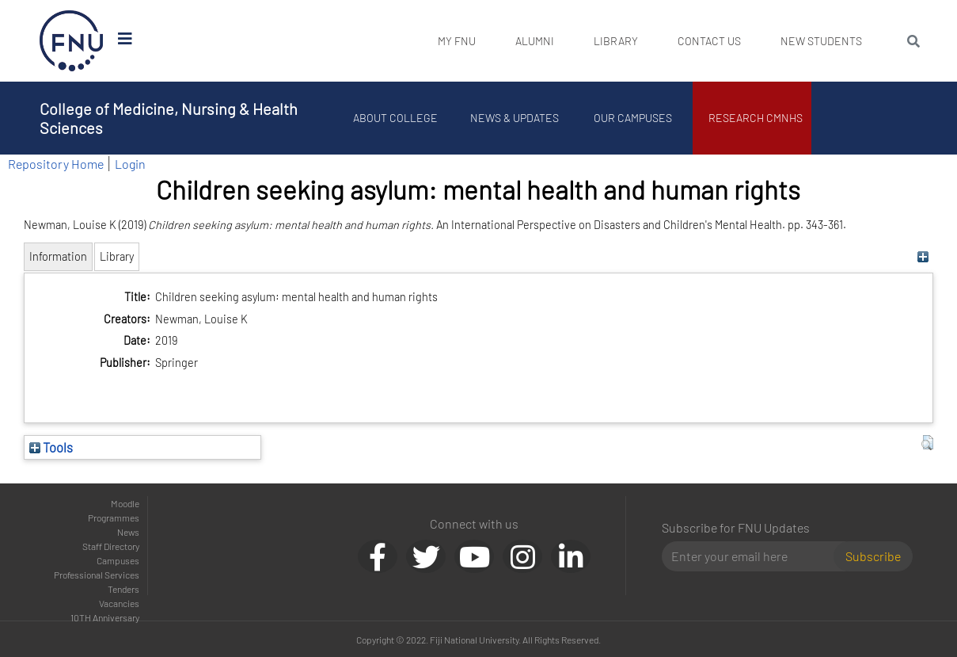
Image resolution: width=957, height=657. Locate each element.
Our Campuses (633, 117)
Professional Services (96, 574)
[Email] (754, 556)
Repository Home (56, 163)
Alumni (534, 41)
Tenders (123, 588)
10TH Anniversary (104, 617)
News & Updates (514, 117)
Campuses (118, 560)
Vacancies (119, 603)
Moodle (125, 503)
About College (395, 117)
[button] (927, 443)
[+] (923, 256)
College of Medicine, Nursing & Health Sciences (169, 118)
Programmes (113, 517)
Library (616, 41)
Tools (51, 447)
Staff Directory (110, 546)
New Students (821, 41)
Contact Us (709, 41)
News (128, 531)
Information (58, 256)
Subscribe (873, 555)
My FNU (457, 41)
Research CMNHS (755, 117)
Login (130, 163)
